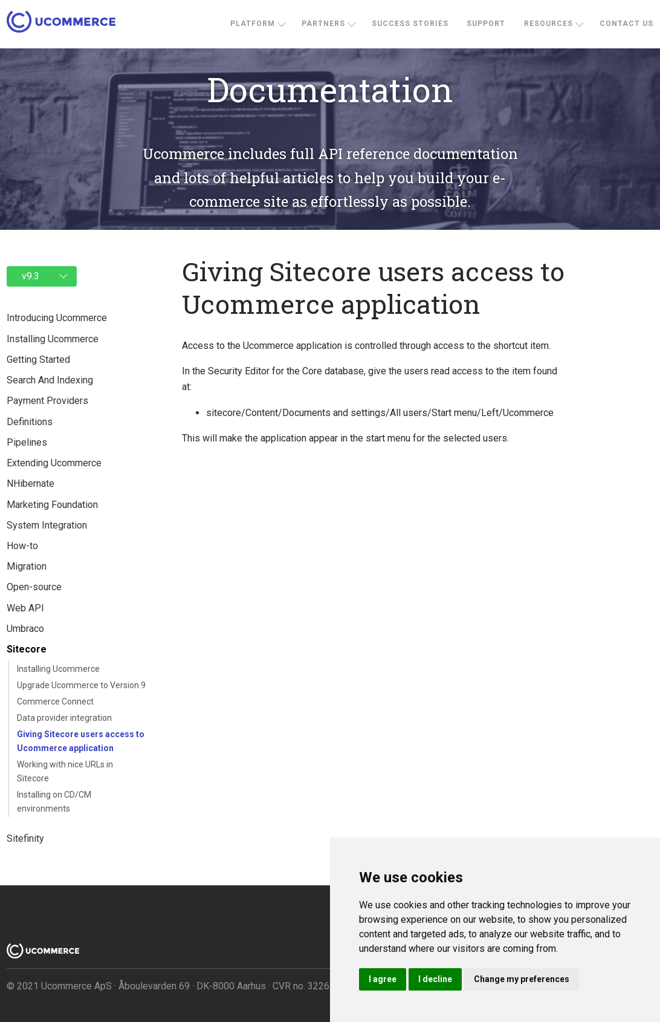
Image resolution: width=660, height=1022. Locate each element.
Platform (252, 23)
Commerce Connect (55, 701)
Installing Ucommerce (58, 669)
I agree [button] (382, 979)
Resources (548, 23)
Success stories (410, 23)
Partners (323, 23)
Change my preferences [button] (521, 979)
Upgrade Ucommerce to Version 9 (81, 685)
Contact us (626, 23)
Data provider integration (64, 718)
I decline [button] (435, 979)
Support (486, 23)
